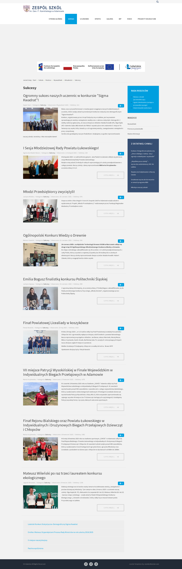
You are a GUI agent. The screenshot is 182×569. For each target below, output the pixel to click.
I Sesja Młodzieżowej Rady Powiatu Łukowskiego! (61, 148)
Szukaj (157, 2)
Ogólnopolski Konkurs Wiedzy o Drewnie (54, 235)
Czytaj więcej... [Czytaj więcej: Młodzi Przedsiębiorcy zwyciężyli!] (109, 213)
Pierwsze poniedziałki (135, 129)
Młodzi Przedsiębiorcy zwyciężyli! (49, 191)
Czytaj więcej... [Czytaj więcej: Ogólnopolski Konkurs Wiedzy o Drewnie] (109, 265)
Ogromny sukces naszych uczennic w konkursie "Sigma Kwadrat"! (65, 97)
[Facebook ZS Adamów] (86, 564)
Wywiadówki (132, 124)
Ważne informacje (134, 134)
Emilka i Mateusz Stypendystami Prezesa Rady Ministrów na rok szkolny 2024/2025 (60, 532)
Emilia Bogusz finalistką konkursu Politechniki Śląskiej (65, 279)
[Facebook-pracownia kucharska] (96, 564)
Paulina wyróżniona (35, 548)
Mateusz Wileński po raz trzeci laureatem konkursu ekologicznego (62, 475)
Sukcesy (43, 105)
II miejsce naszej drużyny (37, 540)
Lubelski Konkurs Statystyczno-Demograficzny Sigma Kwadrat (53, 524)
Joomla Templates (135, 564)
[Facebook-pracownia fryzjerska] (91, 564)
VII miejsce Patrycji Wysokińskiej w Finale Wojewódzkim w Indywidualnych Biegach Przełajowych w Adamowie (68, 372)
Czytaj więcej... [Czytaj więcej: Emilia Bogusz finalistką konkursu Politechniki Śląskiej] (109, 301)
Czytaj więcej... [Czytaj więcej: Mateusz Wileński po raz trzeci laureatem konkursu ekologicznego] (109, 508)
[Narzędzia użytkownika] (121, 105)
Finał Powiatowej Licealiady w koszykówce (55, 322)
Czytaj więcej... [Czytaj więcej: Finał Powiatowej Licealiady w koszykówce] (109, 357)
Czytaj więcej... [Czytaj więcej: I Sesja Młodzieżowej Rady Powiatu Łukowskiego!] (109, 175)
